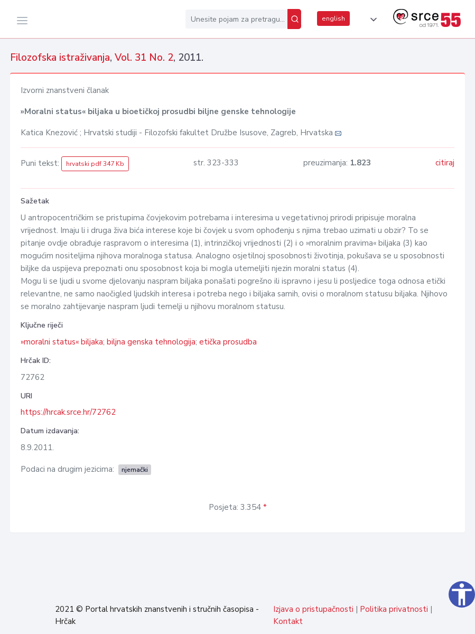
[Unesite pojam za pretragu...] (236, 19)
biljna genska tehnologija (151, 342)
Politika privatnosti (394, 609)
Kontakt (288, 621)
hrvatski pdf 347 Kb (95, 164)
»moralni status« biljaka (62, 342)
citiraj (444, 162)
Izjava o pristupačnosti (313, 609)
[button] (371, 19)
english (333, 18)
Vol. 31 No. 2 (144, 57)
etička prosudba (228, 342)
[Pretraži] (294, 19)
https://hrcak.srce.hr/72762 (68, 412)
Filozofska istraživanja (60, 57)
